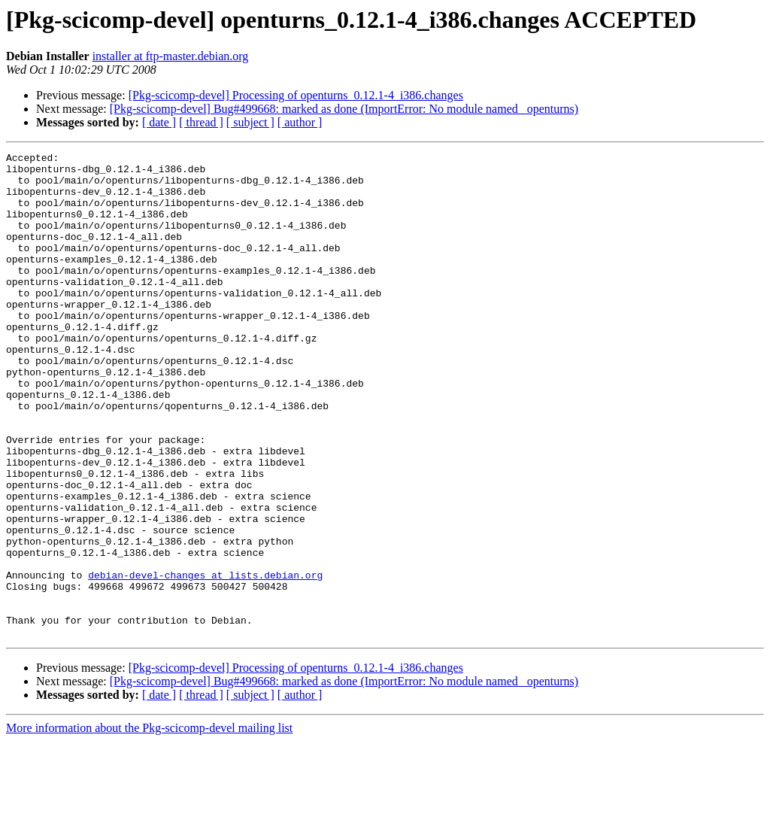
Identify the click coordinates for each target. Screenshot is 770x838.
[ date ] (159, 122)
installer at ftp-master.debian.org (170, 56)
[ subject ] (250, 122)
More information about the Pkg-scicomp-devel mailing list (149, 824)
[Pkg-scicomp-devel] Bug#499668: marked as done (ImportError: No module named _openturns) (344, 108)
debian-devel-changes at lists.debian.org (205, 660)
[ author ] (300, 122)
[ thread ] (201, 122)
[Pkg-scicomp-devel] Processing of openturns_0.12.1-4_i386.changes (296, 95)
